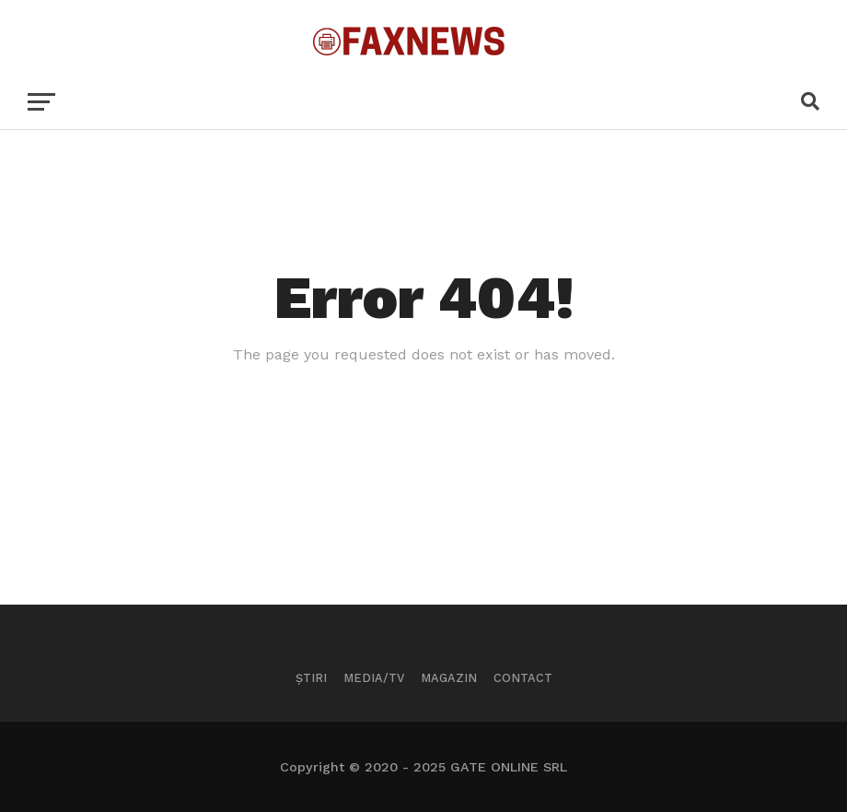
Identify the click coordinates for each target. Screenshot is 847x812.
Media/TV (373, 678)
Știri (311, 678)
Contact (522, 678)
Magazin (449, 678)
